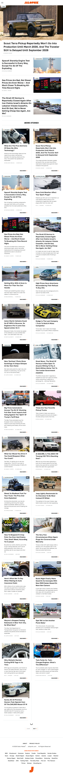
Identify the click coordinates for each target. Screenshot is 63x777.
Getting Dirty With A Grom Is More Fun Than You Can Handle (15, 285)
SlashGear (11, 760)
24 (28, 218)
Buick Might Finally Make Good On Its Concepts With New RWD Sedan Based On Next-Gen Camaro (46, 582)
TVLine (23, 763)
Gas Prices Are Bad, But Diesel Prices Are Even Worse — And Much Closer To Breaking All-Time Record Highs (16, 84)
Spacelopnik (39, 58)
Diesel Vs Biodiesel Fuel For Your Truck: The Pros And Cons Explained (15, 495)
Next (34, 728)
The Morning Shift (9, 391)
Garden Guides (51, 753)
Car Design (7, 129)
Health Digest (20, 755)
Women (29, 763)
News (4, 6)
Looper (50, 755)
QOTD (37, 391)
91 (59, 437)
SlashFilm (55, 758)
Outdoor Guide (29, 758)
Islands (44, 755)
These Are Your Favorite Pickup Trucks (45, 409)
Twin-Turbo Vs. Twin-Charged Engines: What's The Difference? (46, 662)
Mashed (55, 755)
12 (28, 345)
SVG (17, 760)
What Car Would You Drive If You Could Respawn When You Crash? (15, 456)
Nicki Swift (20, 758)
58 (59, 345)
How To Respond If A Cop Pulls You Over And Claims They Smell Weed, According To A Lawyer (15, 538)
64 (59, 218)
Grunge (12, 755)
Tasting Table (24, 760)
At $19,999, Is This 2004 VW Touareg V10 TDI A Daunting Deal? (47, 456)
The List (43, 760)
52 (59, 391)
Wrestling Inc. (37, 763)
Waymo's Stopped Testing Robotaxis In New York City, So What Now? (15, 622)
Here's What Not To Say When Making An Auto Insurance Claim (13, 580)
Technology (7, 604)
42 (59, 305)
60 (28, 644)
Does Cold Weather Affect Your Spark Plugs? (46, 193)
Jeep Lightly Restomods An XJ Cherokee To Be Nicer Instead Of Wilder (47, 496)
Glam (6, 755)
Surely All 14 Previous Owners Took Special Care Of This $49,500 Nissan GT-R (15, 702)
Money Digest (11, 758)
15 (28, 604)
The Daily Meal (34, 760)
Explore (27, 753)
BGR (6, 753)
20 (59, 129)
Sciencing (47, 758)
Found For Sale (8, 683)
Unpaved (38, 477)
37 (28, 437)
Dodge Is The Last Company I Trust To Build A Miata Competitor (47, 323)
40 (28, 683)
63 (59, 562)
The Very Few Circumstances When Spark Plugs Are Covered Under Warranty (47, 538)
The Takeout (51, 760)
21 (59, 477)
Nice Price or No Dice (41, 437)
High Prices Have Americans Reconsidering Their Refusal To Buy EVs (47, 285)
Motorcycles (8, 267)
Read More (23, 171)
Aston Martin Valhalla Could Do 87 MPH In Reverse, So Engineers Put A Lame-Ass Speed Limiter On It (15, 324)
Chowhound (12, 753)
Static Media (21, 746)
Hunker (37, 755)
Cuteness (21, 753)
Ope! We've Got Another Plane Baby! (45, 622)
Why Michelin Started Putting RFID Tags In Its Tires (13, 662)
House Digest (30, 755)
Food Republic (41, 753)
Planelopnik (39, 604)
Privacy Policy (34, 743)
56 (59, 267)
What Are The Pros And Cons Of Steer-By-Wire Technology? (15, 148)
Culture (6, 518)
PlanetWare (38, 758)
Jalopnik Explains (40, 176)
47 (28, 391)
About (25, 743)
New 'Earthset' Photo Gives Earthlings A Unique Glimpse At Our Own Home (15, 363)
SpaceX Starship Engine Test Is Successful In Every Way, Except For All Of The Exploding (16, 64)
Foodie (34, 753)
